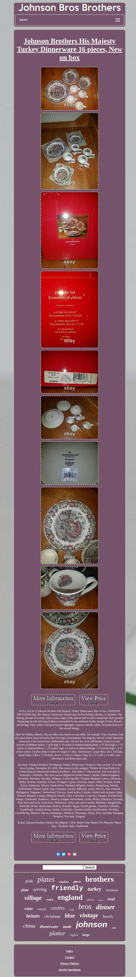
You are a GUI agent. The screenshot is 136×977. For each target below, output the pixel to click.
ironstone (112, 890)
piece (77, 881)
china (29, 926)
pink (29, 881)
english (74, 935)
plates (46, 879)
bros (84, 906)
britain (33, 916)
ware (49, 899)
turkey (94, 889)
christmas (52, 916)
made (67, 926)
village (33, 897)
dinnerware (49, 926)
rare (114, 927)
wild (71, 909)
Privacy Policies (69, 963)
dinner (105, 907)
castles (58, 908)
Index (69, 951)
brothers (99, 879)
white (28, 909)
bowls (108, 916)
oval (111, 899)
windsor (64, 881)
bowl (101, 900)
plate (25, 890)
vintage (89, 915)
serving (40, 889)
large (86, 935)
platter (57, 933)
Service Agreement (70, 969)
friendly (67, 888)
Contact (69, 957)
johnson (91, 924)
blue (70, 916)
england (70, 897)
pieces (90, 899)
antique (42, 909)
